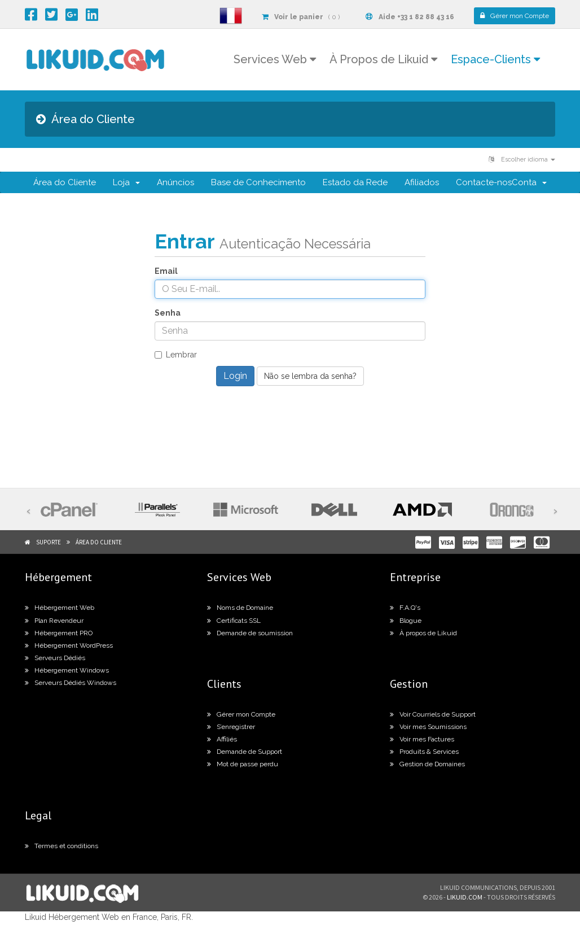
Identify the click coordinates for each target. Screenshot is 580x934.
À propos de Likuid (423, 633)
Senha (168, 312)
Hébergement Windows (67, 670)
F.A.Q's (405, 608)
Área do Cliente (64, 182)
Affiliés (222, 739)
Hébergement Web (59, 608)
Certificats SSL (234, 621)
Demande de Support (244, 752)
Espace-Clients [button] (495, 59)
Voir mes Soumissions (428, 727)
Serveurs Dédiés (55, 658)
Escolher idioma (522, 159)
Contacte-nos (484, 182)
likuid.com (464, 897)
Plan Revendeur (54, 621)
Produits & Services (424, 752)
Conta (529, 182)
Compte (514, 16)
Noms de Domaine (240, 608)
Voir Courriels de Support (433, 714)
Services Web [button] (275, 59)
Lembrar (176, 354)
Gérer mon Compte (241, 714)
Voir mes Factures (422, 739)
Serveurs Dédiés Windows (70, 683)
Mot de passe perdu (242, 764)
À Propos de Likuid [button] (383, 59)
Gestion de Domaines (427, 764)
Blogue (405, 621)
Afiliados (422, 182)
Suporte (48, 542)
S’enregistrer (231, 727)
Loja (126, 182)
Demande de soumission (250, 633)
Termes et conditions (61, 846)
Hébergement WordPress (69, 645)
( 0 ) (301, 17)
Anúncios (175, 182)
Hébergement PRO (59, 633)
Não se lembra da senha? (310, 376)
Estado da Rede (355, 182)
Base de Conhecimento (258, 182)
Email (166, 271)
